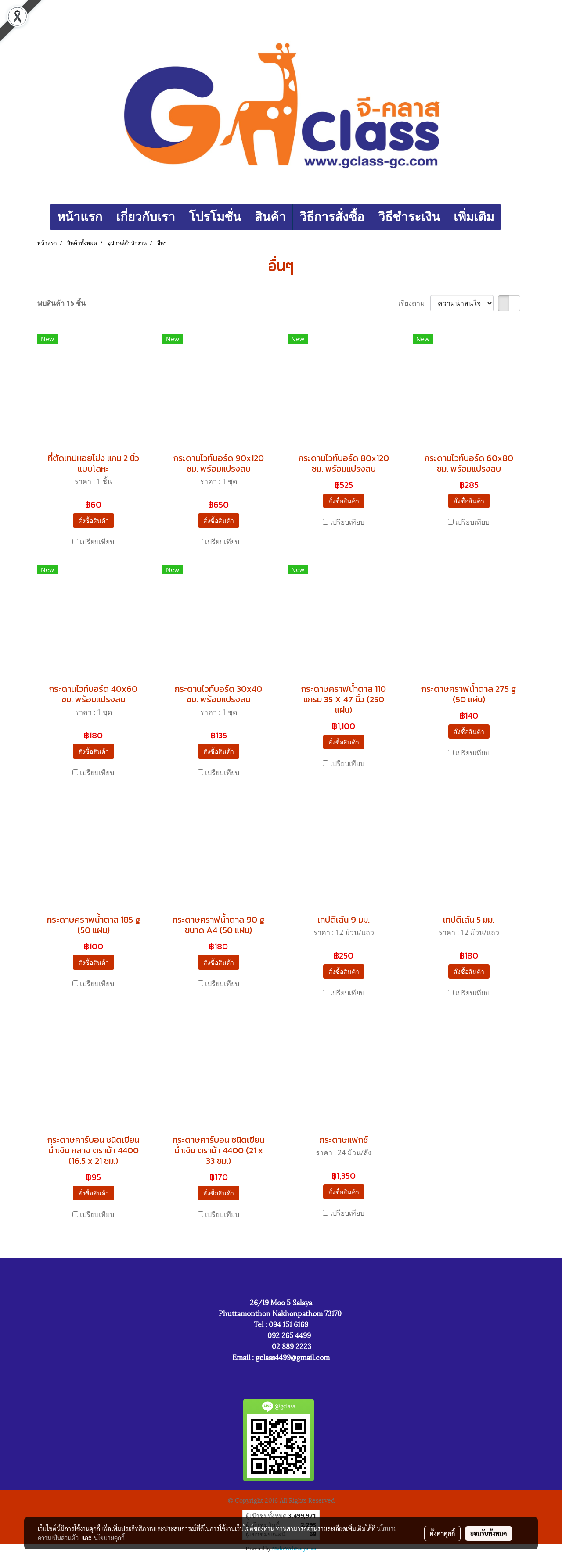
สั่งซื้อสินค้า (93, 520)
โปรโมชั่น (215, 217)
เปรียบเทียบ (97, 542)
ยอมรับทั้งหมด (488, 1533)
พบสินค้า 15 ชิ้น (61, 303)
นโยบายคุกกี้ (109, 1538)
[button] (508, 217)
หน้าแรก (79, 217)
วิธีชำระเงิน (409, 217)
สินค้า (270, 217)
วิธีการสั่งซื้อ (331, 217)
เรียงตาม (414, 303)
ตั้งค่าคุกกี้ (442, 1533)
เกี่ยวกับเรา (145, 217)
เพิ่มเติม (474, 217)
